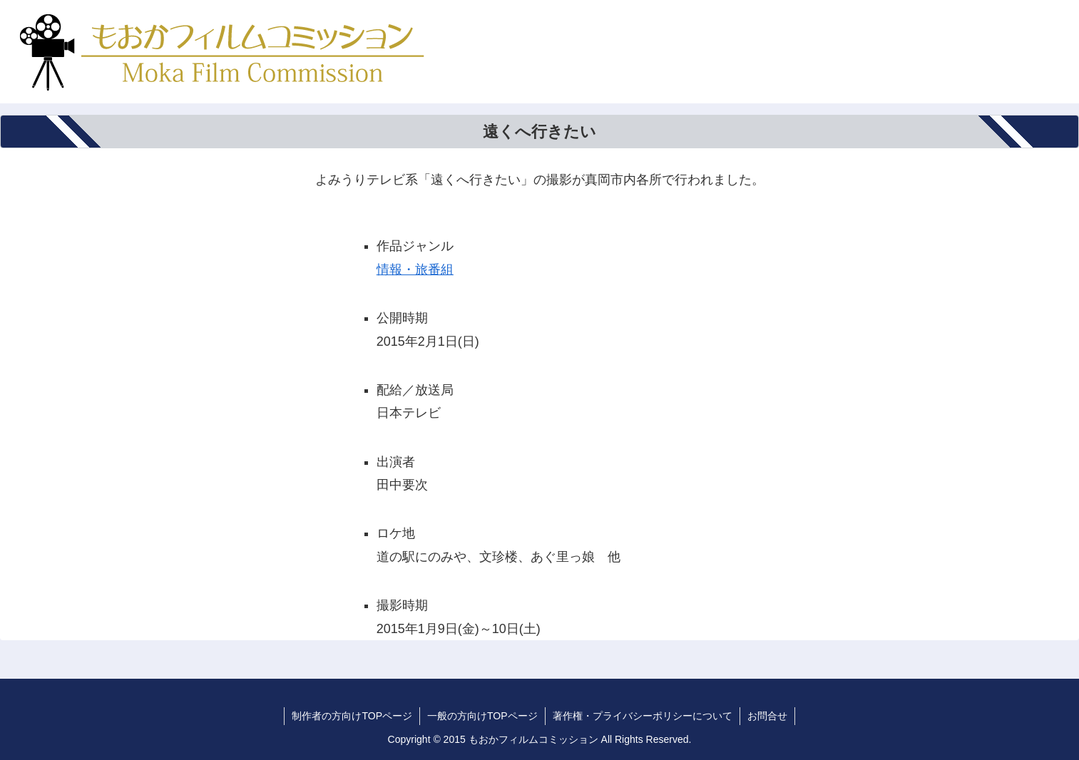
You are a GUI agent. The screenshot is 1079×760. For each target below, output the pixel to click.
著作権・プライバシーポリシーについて (642, 716)
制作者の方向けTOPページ (352, 716)
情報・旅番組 (415, 269)
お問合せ (767, 716)
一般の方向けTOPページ (482, 716)
